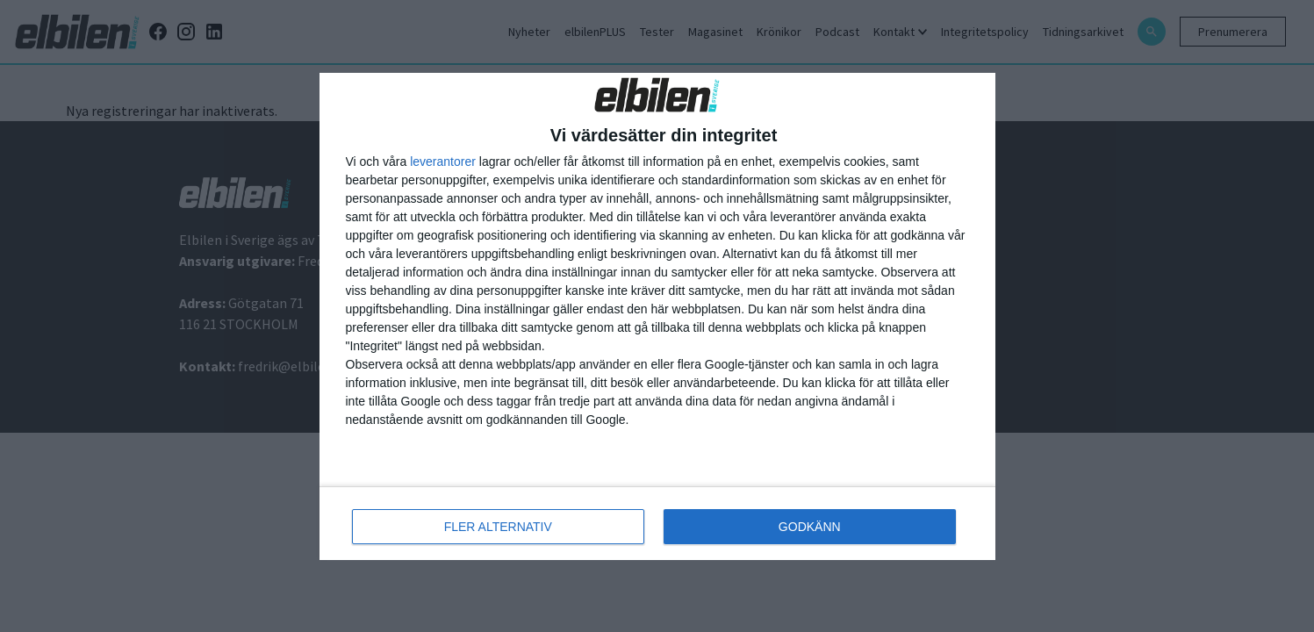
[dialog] (657, 316)
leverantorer (443, 161)
